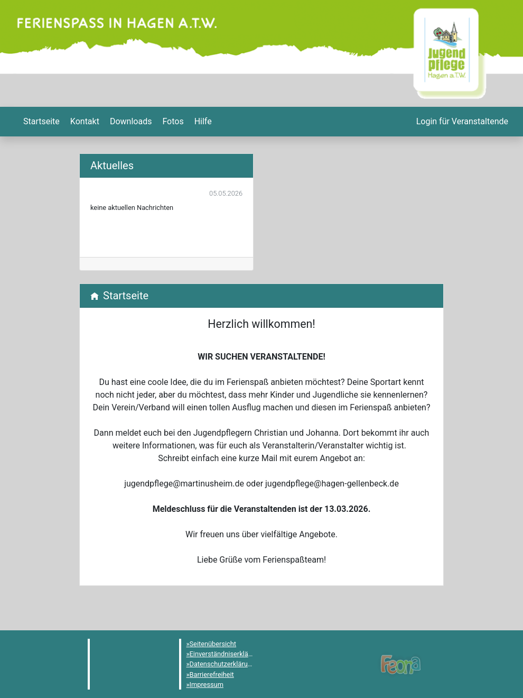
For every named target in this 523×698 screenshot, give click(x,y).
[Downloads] (130, 121)
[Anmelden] (461, 121)
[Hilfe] (172, 121)
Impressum (206, 684)
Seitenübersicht (213, 644)
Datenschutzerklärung (223, 664)
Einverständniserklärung (226, 654)
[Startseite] (40, 121)
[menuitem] (40, 121)
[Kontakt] (84, 121)
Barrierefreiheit (212, 674)
